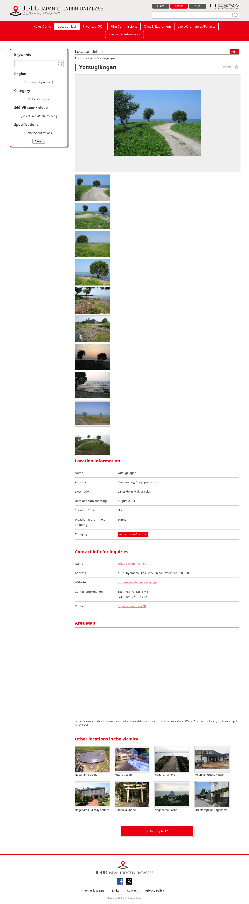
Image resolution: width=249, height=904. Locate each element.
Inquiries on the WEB (132, 606)
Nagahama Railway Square (92, 796)
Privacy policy (154, 891)
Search (39, 141)
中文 (197, 6)
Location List (67, 26)
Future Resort (132, 761)
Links (115, 891)
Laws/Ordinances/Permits (196, 26)
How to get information (124, 34)
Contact (132, 891)
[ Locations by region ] (39, 82)
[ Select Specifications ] (38, 133)
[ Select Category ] (39, 99)
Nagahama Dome (92, 761)
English (179, 6)
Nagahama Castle (172, 796)
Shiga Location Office (132, 563)
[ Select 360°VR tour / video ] (39, 116)
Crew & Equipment (157, 26)
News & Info (42, 26)
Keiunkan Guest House (212, 761)
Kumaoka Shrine (132, 796)
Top (77, 58)
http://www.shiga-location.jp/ (138, 582)
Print (234, 51)
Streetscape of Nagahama (212, 796)
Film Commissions (124, 26)
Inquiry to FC (159, 831)
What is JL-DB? (94, 891)
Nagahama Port (172, 761)
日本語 (161, 6)
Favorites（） (93, 26)
